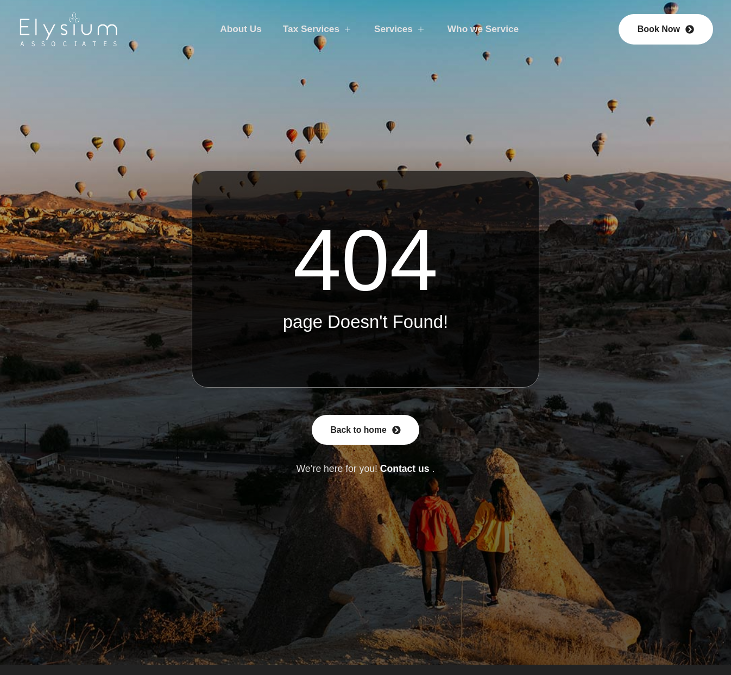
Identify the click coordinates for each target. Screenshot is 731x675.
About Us (238, 28)
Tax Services (316, 28)
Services (400, 28)
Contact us (405, 468)
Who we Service (485, 28)
